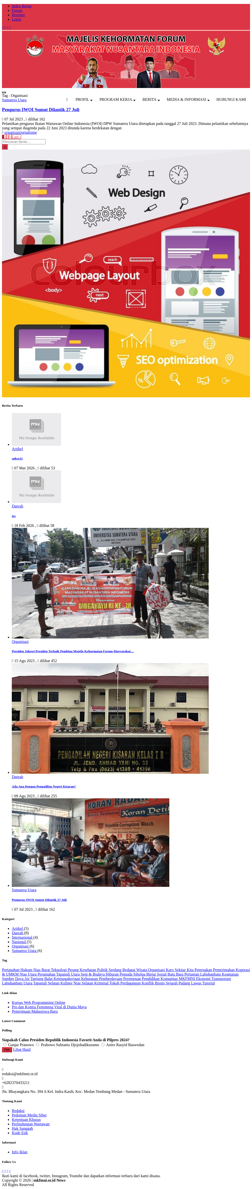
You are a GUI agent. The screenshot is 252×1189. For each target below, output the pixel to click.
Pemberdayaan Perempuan (120, 979)
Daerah (18, 933)
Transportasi (221, 979)
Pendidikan (151, 979)
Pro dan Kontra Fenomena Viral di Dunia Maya (49, 1007)
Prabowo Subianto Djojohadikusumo (68, 1045)
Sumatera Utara (24, 951)
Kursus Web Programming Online (38, 1002)
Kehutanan (90, 979)
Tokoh (114, 983)
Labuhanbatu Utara (17, 983)
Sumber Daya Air (16, 979)
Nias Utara (29, 974)
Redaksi (18, 1111)
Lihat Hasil (22, 1049)
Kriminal (101, 983)
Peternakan (204, 970)
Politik (103, 970)
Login (16, 19)
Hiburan (113, 974)
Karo (170, 970)
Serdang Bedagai (122, 970)
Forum (17, 10)
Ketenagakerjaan (67, 979)
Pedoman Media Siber (29, 1115)
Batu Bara (176, 974)
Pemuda (126, 974)
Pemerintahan (224, 970)
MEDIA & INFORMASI (186, 99)
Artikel (18, 928)
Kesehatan (88, 970)
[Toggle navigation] (4, 92)
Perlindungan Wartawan (30, 1124)
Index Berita (22, 6)
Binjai (151, 974)
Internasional (22, 937)
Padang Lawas (190, 983)
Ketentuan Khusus (26, 1119)
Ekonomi (203, 979)
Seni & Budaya (93, 974)
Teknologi (59, 970)
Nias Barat (42, 970)
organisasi (12, 132)
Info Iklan (20, 1152)
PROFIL (82, 99)
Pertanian (192, 974)
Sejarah (172, 983)
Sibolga (139, 974)
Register (18, 15)
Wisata (142, 970)
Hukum (26, 970)
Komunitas (170, 979)
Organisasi (21, 946)
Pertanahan (11, 970)
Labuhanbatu (211, 974)
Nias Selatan (83, 983)
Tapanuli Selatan (47, 983)
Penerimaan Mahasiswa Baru (35, 1011)
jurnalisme (28, 132)
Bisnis (160, 983)
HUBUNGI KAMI (231, 99)
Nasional (19, 942)
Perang (73, 970)
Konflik (148, 983)
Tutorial (208, 983)
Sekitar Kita (185, 970)
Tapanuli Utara (68, 974)
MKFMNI (187, 979)
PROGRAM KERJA (115, 99)
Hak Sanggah (22, 1128)
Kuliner (67, 983)
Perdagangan (131, 983)
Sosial (162, 974)
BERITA (149, 99)
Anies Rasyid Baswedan (122, 1045)
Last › (16, 137)
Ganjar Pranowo (19, 1045)
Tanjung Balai (42, 979)
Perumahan (47, 974)
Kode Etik (20, 1133)
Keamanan (230, 974)
